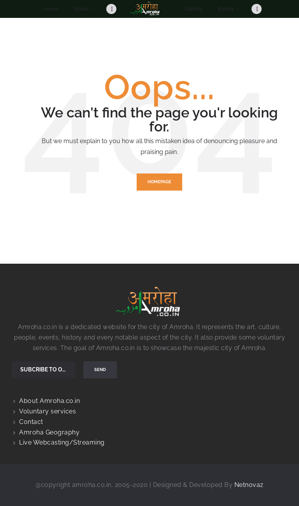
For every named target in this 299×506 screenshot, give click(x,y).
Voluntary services (47, 411)
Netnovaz (249, 484)
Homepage (159, 181)
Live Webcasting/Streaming (62, 442)
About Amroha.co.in (49, 400)
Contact (31, 421)
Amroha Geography (49, 432)
